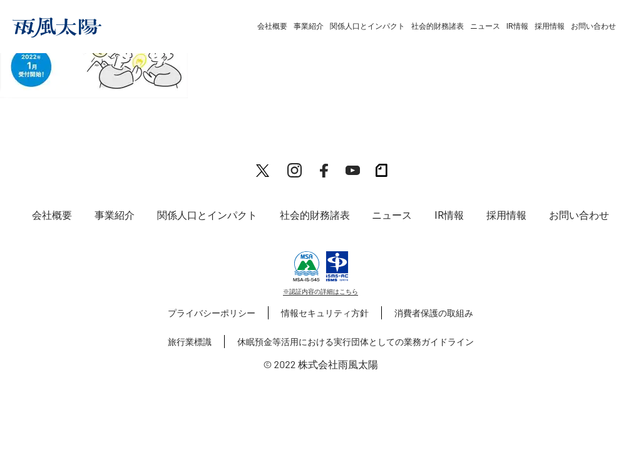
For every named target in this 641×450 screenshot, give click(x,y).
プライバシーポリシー (211, 313)
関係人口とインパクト (367, 26)
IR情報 (517, 26)
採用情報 (550, 26)
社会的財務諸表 (437, 26)
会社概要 (272, 26)
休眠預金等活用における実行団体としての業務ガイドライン (355, 341)
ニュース (485, 26)
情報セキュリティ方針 (325, 313)
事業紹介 (309, 26)
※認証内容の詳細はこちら (320, 291)
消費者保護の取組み (433, 313)
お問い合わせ (593, 26)
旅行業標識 (190, 341)
